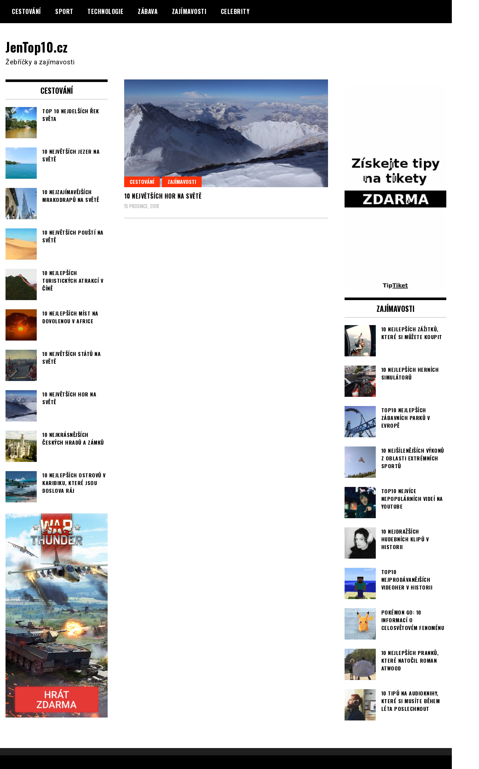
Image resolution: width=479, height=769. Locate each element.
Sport (64, 11)
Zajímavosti (189, 11)
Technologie (105, 11)
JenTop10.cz (37, 46)
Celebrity (235, 11)
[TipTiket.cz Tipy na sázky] (396, 285)
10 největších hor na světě (163, 196)
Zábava (148, 11)
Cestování (26, 11)
